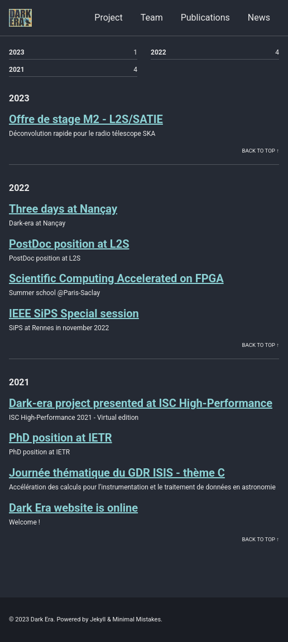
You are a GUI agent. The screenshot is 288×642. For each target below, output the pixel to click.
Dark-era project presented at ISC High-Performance (140, 403)
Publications (205, 17)
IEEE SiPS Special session (74, 313)
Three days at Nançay (63, 208)
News (259, 17)
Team (152, 17)
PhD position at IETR (60, 437)
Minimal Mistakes (136, 619)
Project (108, 17)
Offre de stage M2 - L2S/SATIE (86, 119)
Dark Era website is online (73, 507)
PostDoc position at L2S (69, 244)
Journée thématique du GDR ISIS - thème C (117, 472)
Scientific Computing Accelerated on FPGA (116, 278)
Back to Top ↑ (260, 151)
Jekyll (97, 619)
